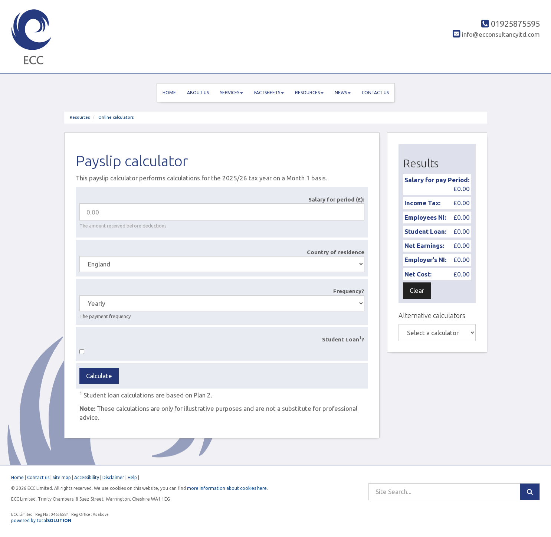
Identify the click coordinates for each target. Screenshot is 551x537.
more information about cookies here (227, 488)
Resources (309, 92)
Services (231, 92)
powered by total (41, 520)
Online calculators (116, 117)
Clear (417, 290)
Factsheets (269, 92)
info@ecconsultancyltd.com (496, 34)
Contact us (375, 92)
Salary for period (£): (336, 199)
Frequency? (348, 291)
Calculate (99, 375)
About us (198, 92)
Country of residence (335, 252)
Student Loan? (343, 339)
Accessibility (86, 477)
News (343, 92)
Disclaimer (113, 477)
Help (132, 477)
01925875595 (510, 23)
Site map (62, 477)
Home (169, 92)
